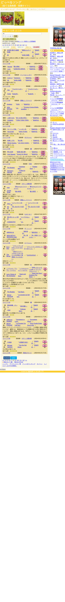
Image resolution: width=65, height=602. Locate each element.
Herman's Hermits (10, 171)
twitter (14, 358)
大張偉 (9, 342)
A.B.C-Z (9, 78)
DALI (8, 204)
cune (8, 69)
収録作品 (32, 66)
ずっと (55, 122)
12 (23, 45)
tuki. (8, 90)
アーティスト (22, 9)
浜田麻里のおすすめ (56, 166)
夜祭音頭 (34, 232)
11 (20, 45)
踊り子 (55, 135)
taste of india (23, 131)
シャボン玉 (22, 129)
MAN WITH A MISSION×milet (12, 236)
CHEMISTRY (11, 222)
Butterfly (15, 94)
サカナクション (58, 153)
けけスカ (55, 133)
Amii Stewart (11, 154)
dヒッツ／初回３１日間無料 (27, 41)
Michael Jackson (10, 346)
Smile (9, 94)
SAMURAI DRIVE (19, 69)
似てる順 (6, 47)
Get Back (21, 292)
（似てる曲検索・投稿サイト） (16, 6)
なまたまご (28, 214)
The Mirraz (8, 255)
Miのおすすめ (18, 362)
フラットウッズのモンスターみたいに (17, 247)
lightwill (30, 371)
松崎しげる (10, 140)
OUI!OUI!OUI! (31, 255)
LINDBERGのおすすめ (57, 167)
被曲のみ (20, 47)
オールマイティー (59, 150)
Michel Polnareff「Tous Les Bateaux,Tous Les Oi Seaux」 (57, 76)
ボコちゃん (28, 137)
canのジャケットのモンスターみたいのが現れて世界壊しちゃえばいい (17, 255)
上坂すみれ (10, 118)
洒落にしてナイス (26, 100)
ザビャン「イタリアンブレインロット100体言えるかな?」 (57, 113)
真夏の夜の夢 (21, 152)
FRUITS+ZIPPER (58, 124)
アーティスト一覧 (15, 364)
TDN (30, 164)
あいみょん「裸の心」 (57, 88)
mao (8, 187)
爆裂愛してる (57, 152)
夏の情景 (18, 191)
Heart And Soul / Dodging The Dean (35, 275)
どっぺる (8, 9)
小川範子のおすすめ (56, 164)
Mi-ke (8, 207)
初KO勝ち (23, 306)
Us (22, 222)
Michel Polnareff (10, 295)
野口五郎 (10, 152)
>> (26, 45)
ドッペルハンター (26, 75)
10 (18, 45)
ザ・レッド (28, 228)
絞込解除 (36, 47)
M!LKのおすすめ (55, 162)
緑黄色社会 (10, 232)
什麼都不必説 (23, 342)
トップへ (5, 364)
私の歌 (20, 140)
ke (31, 264)
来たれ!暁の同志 (21, 118)
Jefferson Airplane (9, 320)
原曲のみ (28, 47)
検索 (15, 36)
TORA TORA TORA (22, 120)
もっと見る (53, 171)
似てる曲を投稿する (9, 39)
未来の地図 (25, 55)
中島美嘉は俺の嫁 (56, 48)
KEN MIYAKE (9, 108)
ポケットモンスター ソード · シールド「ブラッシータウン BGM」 (57, 69)
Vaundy (9, 66)
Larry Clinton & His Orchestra (11, 275)
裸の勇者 (16, 66)
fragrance (17, 78)
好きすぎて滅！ (58, 139)
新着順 (13, 47)
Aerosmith (10, 131)
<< (3, 45)
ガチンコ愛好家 (27, 184)
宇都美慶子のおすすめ (57, 169)
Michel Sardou (11, 143)
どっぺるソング (11, 2)
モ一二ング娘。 (12, 129)
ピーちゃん (28, 243)
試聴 (45, 51)
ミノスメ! (41, 9)
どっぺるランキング (28, 364)
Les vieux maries (23, 143)
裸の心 (55, 148)
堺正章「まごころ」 (56, 95)
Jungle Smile (9, 191)
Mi (8, 55)
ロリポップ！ (40, 371)
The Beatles (11, 167)
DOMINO (10, 120)
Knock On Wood (22, 154)
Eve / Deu (8, 247)
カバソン (33, 9)
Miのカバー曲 (8, 362)
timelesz (9, 104)
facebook (7, 358)
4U (17, 108)
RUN (17, 104)
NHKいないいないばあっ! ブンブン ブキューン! (35, 269)
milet (8, 310)
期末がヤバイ (27, 353)
